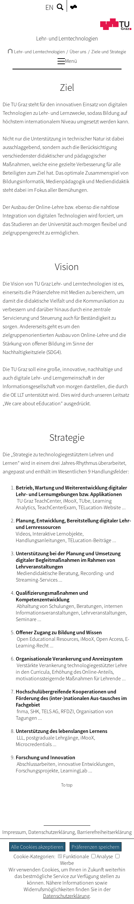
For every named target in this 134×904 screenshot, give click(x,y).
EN (49, 7)
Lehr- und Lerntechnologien (36, 52)
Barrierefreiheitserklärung (104, 832)
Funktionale (73, 856)
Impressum (14, 832)
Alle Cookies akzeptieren (37, 846)
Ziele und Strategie (108, 52)
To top (67, 785)
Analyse (102, 856)
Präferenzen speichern (96, 846)
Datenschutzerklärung (51, 832)
